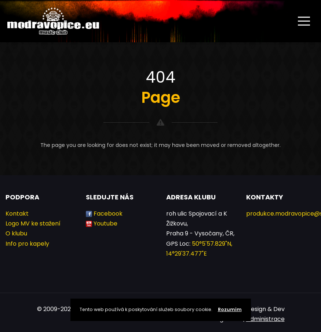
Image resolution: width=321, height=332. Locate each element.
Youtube (105, 223)
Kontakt (17, 213)
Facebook (108, 213)
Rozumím (230, 309)
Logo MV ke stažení (33, 223)
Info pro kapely (27, 243)
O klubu (16, 233)
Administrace (265, 319)
